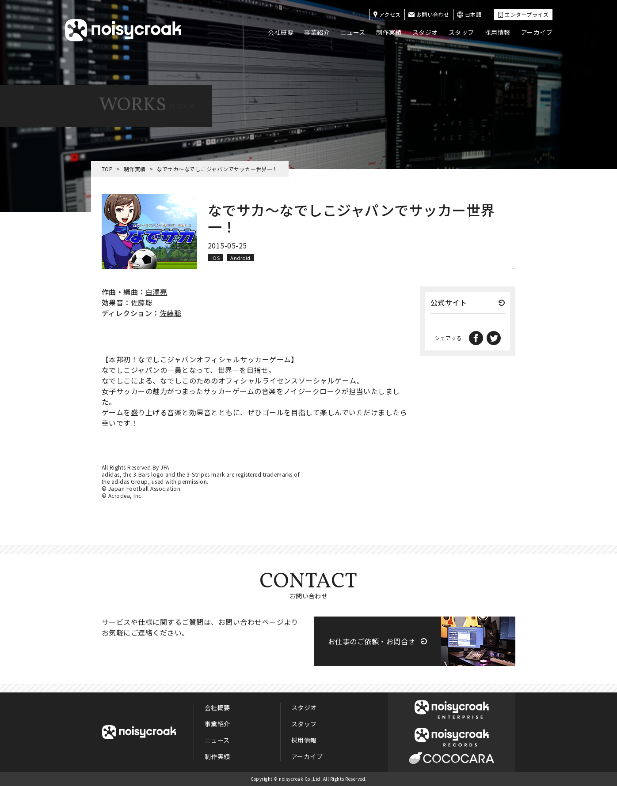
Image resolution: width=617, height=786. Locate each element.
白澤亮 (156, 291)
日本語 (469, 14)
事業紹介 (317, 32)
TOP (107, 169)
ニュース (353, 32)
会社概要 (280, 32)
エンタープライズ (523, 14)
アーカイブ (536, 32)
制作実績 (389, 32)
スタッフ (461, 32)
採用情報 (497, 32)
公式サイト (448, 303)
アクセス (387, 14)
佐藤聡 (141, 302)
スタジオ (425, 32)
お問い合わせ (428, 14)
